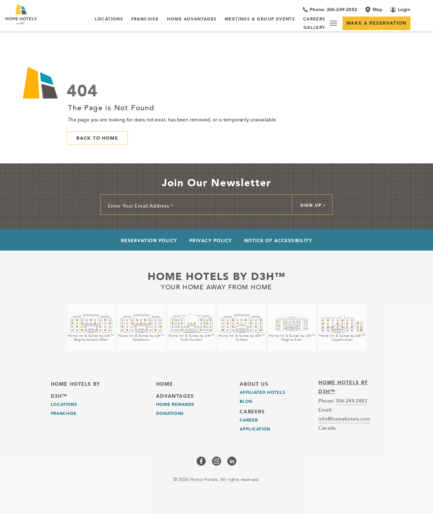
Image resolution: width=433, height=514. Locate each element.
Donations (170, 413)
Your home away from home (216, 286)
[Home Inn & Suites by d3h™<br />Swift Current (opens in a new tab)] (191, 327)
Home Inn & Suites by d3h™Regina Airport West (91, 338)
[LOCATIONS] (109, 19)
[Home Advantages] (192, 19)
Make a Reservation (376, 23)
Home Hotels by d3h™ (217, 276)
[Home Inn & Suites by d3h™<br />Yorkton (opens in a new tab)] (241, 327)
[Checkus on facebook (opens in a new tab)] (201, 461)
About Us (254, 384)
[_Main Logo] (43, 14)
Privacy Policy (210, 240)
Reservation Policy (149, 240)
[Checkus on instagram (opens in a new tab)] (216, 461)
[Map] (373, 9)
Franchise (64, 413)
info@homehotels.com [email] (344, 419)
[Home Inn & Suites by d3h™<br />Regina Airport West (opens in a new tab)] (91, 327)
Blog (246, 401)
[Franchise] (145, 19)
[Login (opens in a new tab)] (400, 9)
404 (82, 90)
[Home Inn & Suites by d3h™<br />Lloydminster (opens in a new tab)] (342, 327)
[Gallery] (314, 28)
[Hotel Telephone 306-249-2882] (330, 9)
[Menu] (333, 23)
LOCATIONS (64, 404)
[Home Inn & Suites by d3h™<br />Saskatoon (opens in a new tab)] (141, 327)
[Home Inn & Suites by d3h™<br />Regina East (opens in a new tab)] (292, 327)
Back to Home (97, 138)
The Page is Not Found (111, 107)
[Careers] (314, 19)
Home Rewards (175, 404)
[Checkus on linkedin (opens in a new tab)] (231, 461)
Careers (252, 412)
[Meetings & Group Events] (260, 19)
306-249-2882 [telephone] (351, 401)
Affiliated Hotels (262, 392)
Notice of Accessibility (278, 240)
